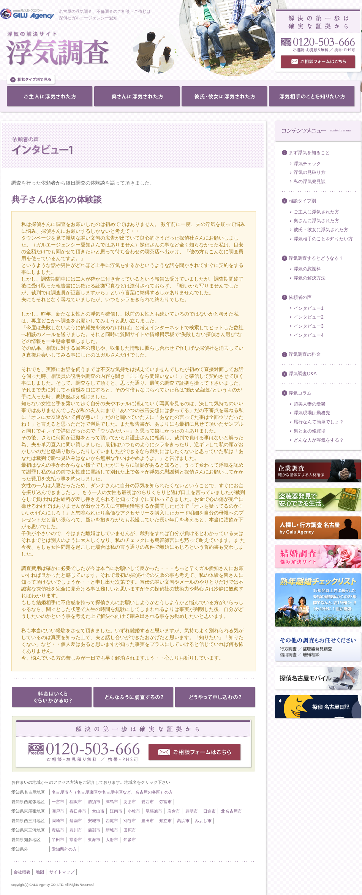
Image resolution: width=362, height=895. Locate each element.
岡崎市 (58, 820)
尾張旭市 (153, 811)
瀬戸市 (58, 811)
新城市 (112, 830)
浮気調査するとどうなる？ (316, 258)
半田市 (58, 839)
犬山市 (98, 811)
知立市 (165, 820)
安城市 (94, 820)
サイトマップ (61, 872)
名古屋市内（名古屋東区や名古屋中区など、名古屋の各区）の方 (112, 792)
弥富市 (165, 801)
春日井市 (78, 811)
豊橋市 (58, 830)
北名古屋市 (231, 811)
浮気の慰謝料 (307, 268)
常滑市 (76, 839)
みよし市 (203, 820)
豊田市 (147, 820)
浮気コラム (300, 393)
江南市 (116, 811)
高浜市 (183, 820)
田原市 (129, 830)
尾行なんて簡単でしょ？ (319, 422)
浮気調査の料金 (305, 354)
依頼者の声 (300, 297)
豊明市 (191, 811)
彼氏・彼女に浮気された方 (321, 229)
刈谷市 (129, 820)
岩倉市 (174, 811)
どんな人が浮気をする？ (319, 440)
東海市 (94, 839)
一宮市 (58, 801)
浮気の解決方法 (310, 278)
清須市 (94, 801)
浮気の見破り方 (310, 172)
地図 (40, 872)
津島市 (112, 801)
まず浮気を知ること (309, 152)
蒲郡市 (94, 830)
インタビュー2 (309, 317)
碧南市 (76, 820)
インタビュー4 (309, 335)
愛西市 (147, 801)
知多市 (129, 839)
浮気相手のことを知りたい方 (323, 239)
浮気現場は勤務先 (312, 412)
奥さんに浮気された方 (316, 220)
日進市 (209, 811)
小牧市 (134, 811)
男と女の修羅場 (310, 431)
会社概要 (22, 872)
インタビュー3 (309, 326)
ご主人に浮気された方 (316, 212)
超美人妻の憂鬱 (310, 404)
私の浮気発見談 (310, 181)
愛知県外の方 (64, 849)
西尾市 (112, 820)
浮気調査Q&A (303, 373)
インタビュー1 (309, 308)
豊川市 (76, 830)
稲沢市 (76, 801)
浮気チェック (307, 163)
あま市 (129, 801)
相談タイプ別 (302, 201)
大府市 (112, 839)
